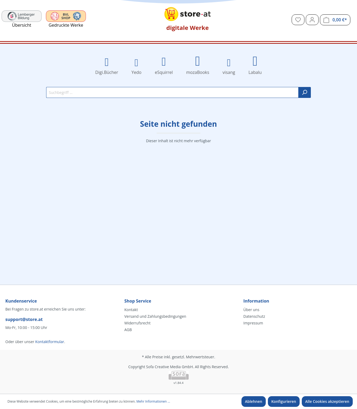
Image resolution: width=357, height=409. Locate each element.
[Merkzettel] (298, 19)
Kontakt (131, 309)
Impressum (253, 322)
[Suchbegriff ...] (172, 92)
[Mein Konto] (312, 19)
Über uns (251, 309)
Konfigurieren (283, 401)
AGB (128, 329)
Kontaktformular (49, 341)
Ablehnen (253, 401)
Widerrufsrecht (137, 322)
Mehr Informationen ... (153, 401)
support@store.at (24, 319)
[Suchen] (304, 92)
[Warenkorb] (335, 19)
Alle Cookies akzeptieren (327, 401)
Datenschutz (254, 316)
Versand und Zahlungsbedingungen (155, 316)
